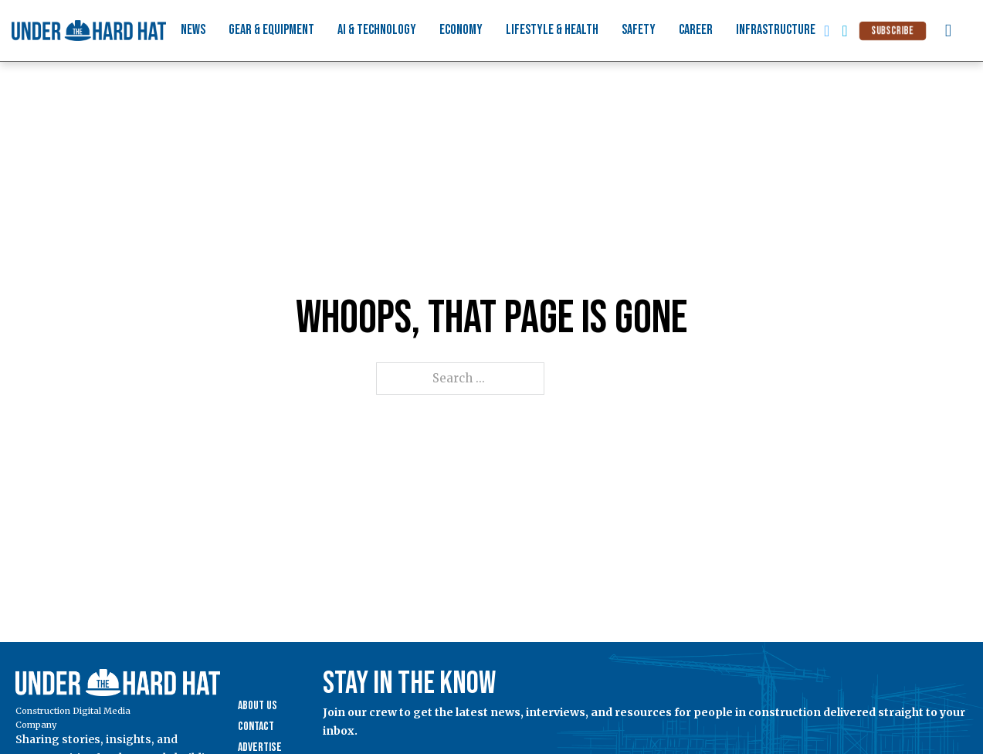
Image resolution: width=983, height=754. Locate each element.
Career (696, 30)
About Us (257, 705)
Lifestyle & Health (552, 30)
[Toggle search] (948, 30)
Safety (639, 30)
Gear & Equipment (271, 30)
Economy (461, 30)
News (193, 30)
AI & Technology (376, 30)
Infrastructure (775, 30)
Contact (256, 726)
